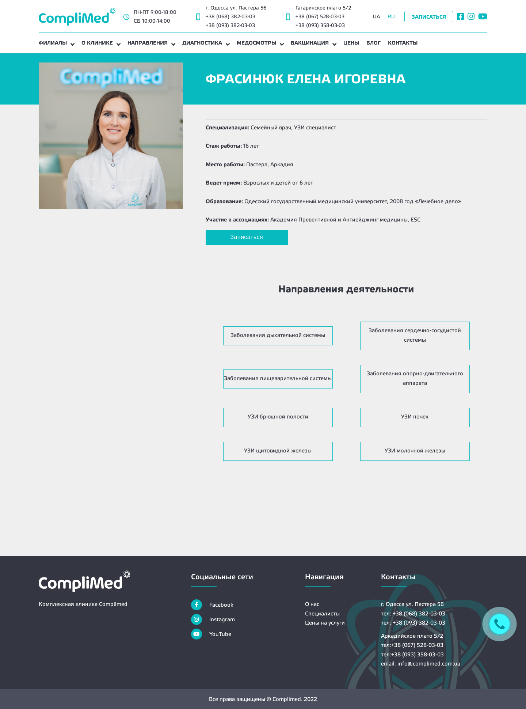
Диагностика (202, 43)
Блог (373, 43)
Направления (147, 43)
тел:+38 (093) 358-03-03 (412, 654)
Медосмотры (256, 43)
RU (391, 16)
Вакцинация (310, 43)
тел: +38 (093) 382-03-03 (413, 622)
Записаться (429, 17)
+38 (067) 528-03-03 (320, 16)
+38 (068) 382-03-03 (230, 16)
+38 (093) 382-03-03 (230, 25)
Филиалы (53, 43)
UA (376, 16)
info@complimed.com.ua (428, 663)
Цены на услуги (325, 622)
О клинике (97, 43)
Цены (351, 43)
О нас (312, 604)
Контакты (403, 43)
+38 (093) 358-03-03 (320, 25)
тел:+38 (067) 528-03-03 (412, 645)
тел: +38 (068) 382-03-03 (413, 613)
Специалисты (322, 613)
